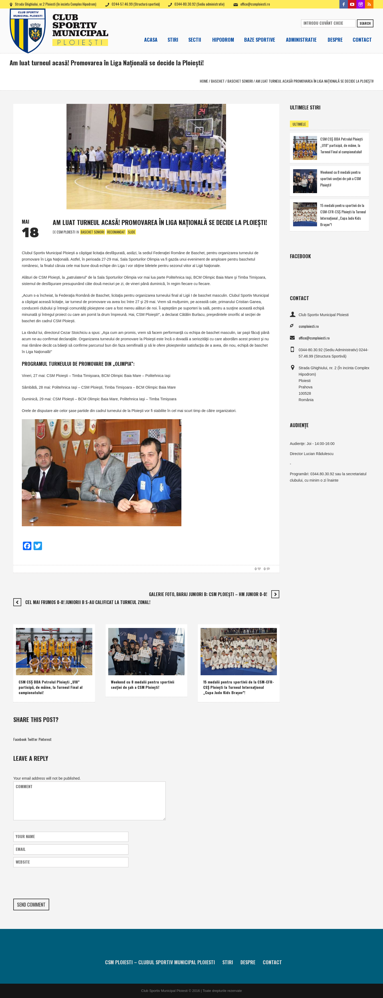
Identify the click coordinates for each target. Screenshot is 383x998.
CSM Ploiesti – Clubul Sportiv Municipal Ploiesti (160, 962)
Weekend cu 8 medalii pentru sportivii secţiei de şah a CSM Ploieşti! (142, 684)
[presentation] (53, 883)
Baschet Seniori (240, 81)
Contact (272, 962)
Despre (247, 962)
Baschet (217, 81)
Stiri (227, 962)
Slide (131, 232)
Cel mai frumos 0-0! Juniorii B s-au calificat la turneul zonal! (87, 602)
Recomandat (116, 232)
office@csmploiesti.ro (255, 4)
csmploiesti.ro (309, 326)
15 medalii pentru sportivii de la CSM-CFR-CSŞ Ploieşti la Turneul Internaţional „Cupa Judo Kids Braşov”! (238, 687)
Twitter (32, 739)
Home (204, 81)
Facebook (19, 739)
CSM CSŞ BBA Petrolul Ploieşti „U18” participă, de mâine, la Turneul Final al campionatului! (50, 687)
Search (365, 23)
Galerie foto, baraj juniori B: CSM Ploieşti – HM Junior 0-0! (208, 594)
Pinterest (45, 739)
